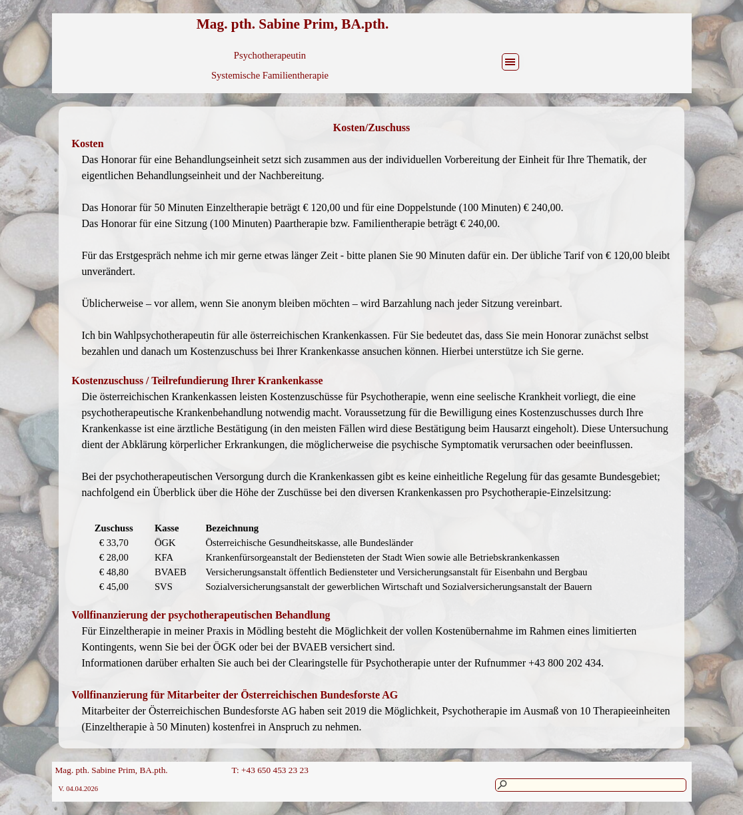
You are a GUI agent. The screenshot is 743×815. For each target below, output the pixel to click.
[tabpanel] (372, 128)
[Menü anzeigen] (510, 62)
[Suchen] (590, 785)
